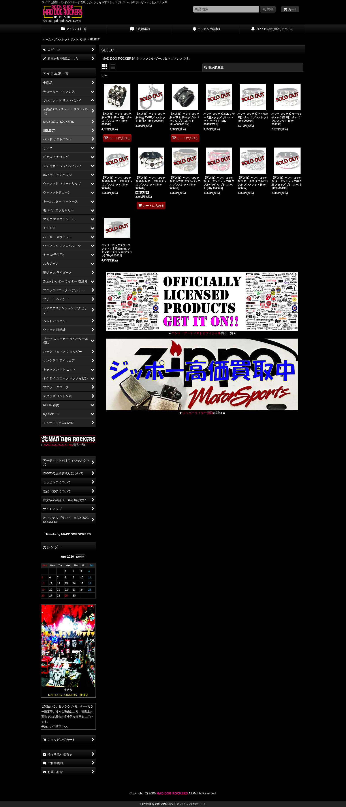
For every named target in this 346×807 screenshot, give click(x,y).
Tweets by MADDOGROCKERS (68, 534)
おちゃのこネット (165, 803)
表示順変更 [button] (214, 67)
